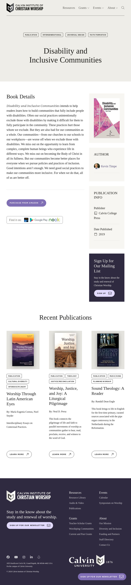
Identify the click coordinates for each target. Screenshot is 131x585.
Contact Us (104, 545)
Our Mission (105, 523)
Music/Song (115, 376)
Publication (31, 35)
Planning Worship (102, 381)
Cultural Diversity (18, 381)
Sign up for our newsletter (30, 525)
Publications (75, 508)
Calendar (103, 497)
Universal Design (75, 35)
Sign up (104, 293)
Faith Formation (98, 35)
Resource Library (77, 497)
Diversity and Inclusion (110, 528)
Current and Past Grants (80, 534)
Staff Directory (106, 539)
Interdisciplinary (17, 387)
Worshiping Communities (81, 528)
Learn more (19, 454)
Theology (72, 376)
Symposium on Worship (110, 503)
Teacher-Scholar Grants (80, 523)
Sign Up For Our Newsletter (102, 576)
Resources (69, 7)
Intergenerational (52, 35)
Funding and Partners (109, 534)
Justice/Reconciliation (62, 381)
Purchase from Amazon (27, 203)
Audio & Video (76, 503)
